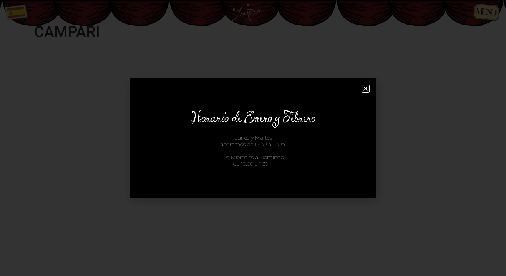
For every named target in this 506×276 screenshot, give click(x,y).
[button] (365, 89)
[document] (253, 138)
